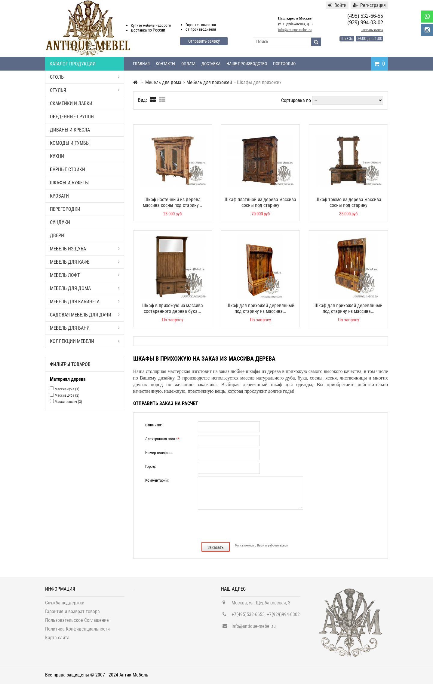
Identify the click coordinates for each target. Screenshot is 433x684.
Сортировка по (296, 100)
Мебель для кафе (85, 262)
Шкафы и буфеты (69, 183)
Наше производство (246, 63)
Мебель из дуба (85, 249)
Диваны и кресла (70, 130)
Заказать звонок (372, 30)
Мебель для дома (85, 288)
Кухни (57, 156)
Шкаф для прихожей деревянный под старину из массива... (260, 308)
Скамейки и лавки (71, 103)
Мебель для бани (85, 328)
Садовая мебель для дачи (85, 315)
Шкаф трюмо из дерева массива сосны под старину (348, 202)
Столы (85, 77)
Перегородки (65, 209)
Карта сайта (57, 640)
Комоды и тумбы (70, 143)
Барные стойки (67, 169)
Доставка (210, 63)
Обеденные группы (72, 117)
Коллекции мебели (85, 341)
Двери (57, 235)
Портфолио (284, 63)
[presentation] (260, 525)
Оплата (188, 63)
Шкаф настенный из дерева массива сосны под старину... (172, 202)
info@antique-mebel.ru (295, 30)
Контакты (165, 63)
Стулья (85, 90)
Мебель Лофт (85, 275)
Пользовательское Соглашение (77, 623)
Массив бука (67, 389)
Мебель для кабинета (85, 301)
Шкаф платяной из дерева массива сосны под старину (260, 202)
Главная (141, 63)
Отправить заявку (204, 41)
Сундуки (60, 222)
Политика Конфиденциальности (77, 631)
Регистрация (369, 5)
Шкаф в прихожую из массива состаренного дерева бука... (172, 308)
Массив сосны (68, 402)
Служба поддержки (64, 605)
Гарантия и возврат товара (72, 614)
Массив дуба (67, 395)
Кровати (59, 196)
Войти (337, 5)
